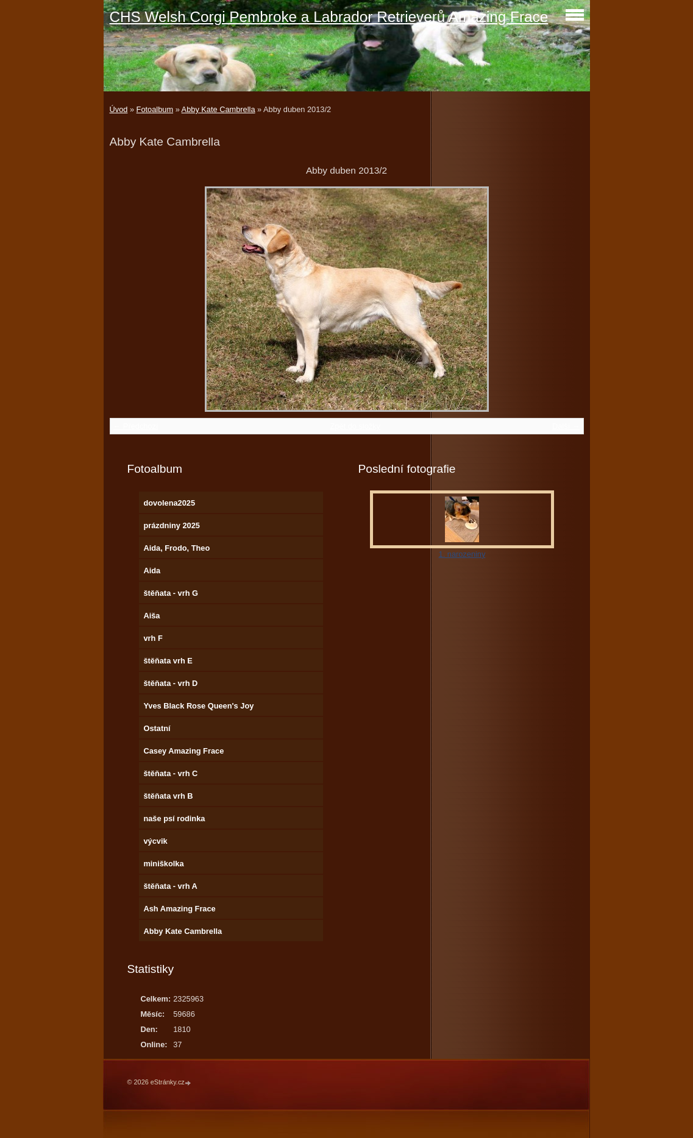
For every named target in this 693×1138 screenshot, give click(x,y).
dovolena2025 (169, 502)
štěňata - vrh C (170, 773)
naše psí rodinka (174, 818)
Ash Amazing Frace (179, 908)
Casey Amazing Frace (183, 750)
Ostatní (156, 728)
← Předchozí (135, 426)
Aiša (151, 615)
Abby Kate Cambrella (218, 109)
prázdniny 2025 (171, 525)
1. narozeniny (462, 554)
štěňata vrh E (167, 660)
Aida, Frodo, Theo (176, 548)
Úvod (119, 109)
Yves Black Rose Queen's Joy (198, 705)
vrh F (152, 638)
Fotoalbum (155, 109)
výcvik (155, 841)
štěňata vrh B (168, 795)
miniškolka (163, 863)
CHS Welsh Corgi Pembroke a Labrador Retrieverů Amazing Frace (329, 17)
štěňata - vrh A (170, 886)
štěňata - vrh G (170, 593)
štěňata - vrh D (170, 683)
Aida (151, 570)
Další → (566, 426)
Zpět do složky (355, 426)
